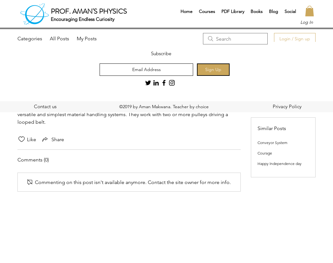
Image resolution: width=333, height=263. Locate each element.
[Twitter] (148, 83)
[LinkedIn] (156, 83)
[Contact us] (45, 106)
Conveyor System (272, 142)
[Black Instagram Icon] (172, 83)
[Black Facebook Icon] (164, 83)
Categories (29, 39)
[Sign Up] (213, 69)
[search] (235, 38)
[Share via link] (52, 139)
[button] (207, 11)
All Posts (59, 39)
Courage (265, 153)
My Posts (87, 39)
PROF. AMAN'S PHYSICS (89, 11)
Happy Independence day (280, 163)
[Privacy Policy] (287, 106)
